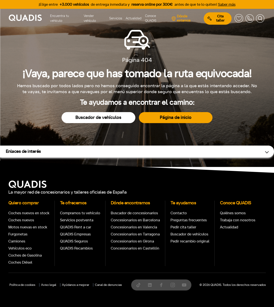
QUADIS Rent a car (75, 227)
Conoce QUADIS (150, 18)
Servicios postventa (76, 220)
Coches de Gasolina (25, 255)
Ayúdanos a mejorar (75, 285)
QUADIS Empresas (75, 234)
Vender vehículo (90, 18)
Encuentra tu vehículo (59, 18)
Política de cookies (22, 285)
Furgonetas (17, 234)
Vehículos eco (20, 248)
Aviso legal (48, 285)
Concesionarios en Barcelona (135, 220)
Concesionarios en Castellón (135, 248)
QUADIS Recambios (76, 248)
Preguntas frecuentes (189, 220)
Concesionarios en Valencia (134, 227)
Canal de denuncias (108, 285)
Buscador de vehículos (98, 117)
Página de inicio (175, 117)
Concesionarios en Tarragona (135, 234)
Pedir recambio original (190, 241)
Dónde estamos (181, 18)
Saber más (227, 4)
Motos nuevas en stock (27, 227)
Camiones (16, 241)
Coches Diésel (20, 262)
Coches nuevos (21, 220)
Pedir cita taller (183, 227)
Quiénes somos (233, 213)
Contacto (179, 213)
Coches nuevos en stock (28, 213)
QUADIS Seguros (74, 241)
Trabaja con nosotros (237, 220)
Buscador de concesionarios (134, 213)
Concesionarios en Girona (132, 241)
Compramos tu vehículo (80, 213)
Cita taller (216, 18)
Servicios (115, 18)
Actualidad (134, 18)
